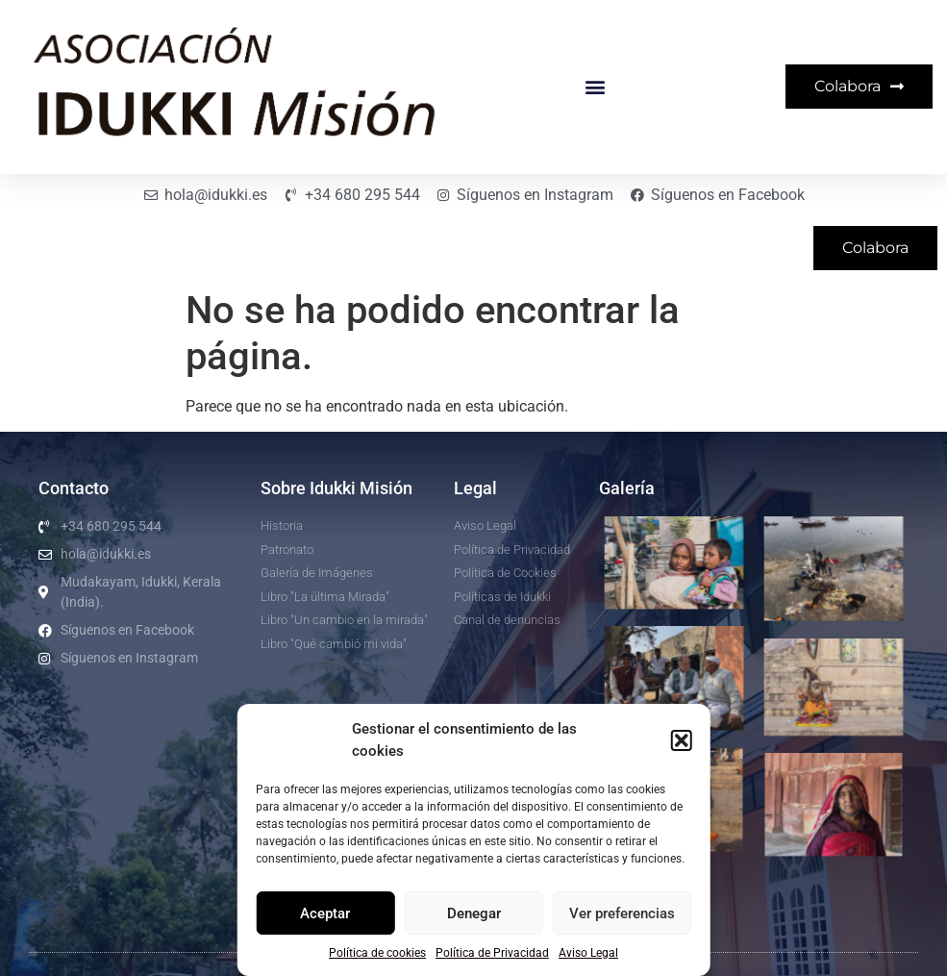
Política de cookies (377, 953)
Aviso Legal (588, 953)
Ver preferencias (622, 913)
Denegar (474, 913)
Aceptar (325, 913)
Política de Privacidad (492, 953)
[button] (681, 740)
